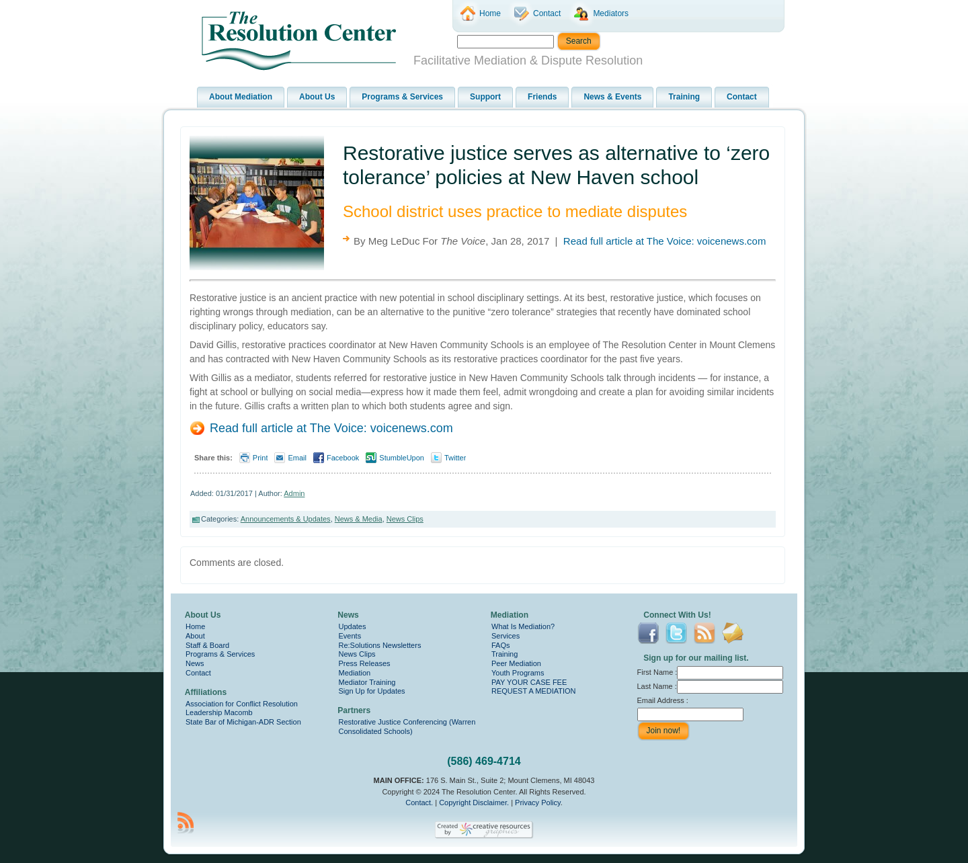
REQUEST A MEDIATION (533, 691)
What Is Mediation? (523, 626)
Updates (352, 626)
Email (297, 458)
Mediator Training (367, 682)
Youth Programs (517, 673)
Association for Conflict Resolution (242, 704)
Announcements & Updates (286, 519)
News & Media (358, 519)
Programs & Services (220, 654)
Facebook (343, 458)
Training (504, 654)
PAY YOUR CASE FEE (529, 682)
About (195, 636)
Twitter (455, 458)
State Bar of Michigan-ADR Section (243, 722)
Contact (198, 673)
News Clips (405, 519)
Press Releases (365, 663)
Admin (294, 493)
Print (260, 458)
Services (505, 636)
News (195, 663)
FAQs (500, 645)
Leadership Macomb (219, 712)
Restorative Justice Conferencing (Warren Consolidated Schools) (407, 726)
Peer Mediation (516, 663)
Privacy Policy (538, 802)
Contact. (419, 802)
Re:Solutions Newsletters (380, 645)
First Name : (710, 672)
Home (195, 626)
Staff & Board (207, 645)
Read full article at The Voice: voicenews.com (664, 241)
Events (350, 636)
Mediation (355, 673)
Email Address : (662, 700)
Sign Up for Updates (372, 691)
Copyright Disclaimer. (474, 802)
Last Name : (710, 686)
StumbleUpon (401, 458)
